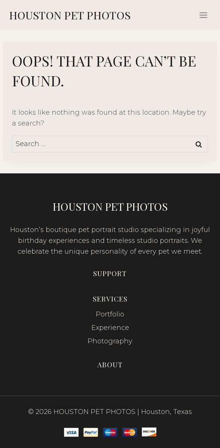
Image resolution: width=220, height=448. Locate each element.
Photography (110, 341)
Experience (110, 328)
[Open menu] (203, 15)
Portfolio (110, 314)
